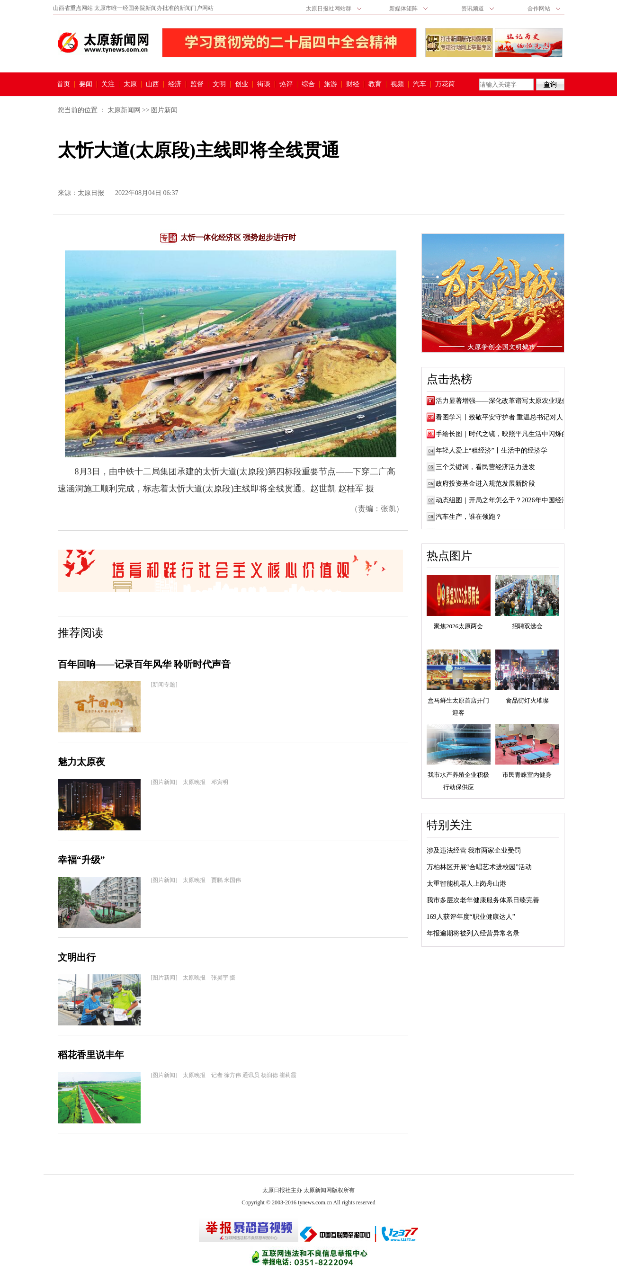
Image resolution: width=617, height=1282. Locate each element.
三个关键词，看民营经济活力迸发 (485, 467)
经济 (174, 84)
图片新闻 (164, 110)
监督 (197, 84)
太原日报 (91, 192)
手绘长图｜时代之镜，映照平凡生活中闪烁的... (504, 433)
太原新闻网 (124, 110)
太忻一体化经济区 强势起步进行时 (238, 237)
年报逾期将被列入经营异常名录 (473, 933)
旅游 (330, 84)
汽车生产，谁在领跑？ (469, 516)
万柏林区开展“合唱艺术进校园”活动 (479, 867)
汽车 (419, 84)
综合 (308, 84)
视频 (397, 84)
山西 (152, 84)
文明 (219, 84)
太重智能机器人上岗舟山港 (466, 883)
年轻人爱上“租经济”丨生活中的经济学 (491, 450)
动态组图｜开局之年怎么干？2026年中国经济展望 (508, 500)
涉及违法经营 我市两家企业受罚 (474, 850)
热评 (286, 84)
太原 (130, 84)
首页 (63, 84)
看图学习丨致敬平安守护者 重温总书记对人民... (505, 417)
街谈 (263, 84)
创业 (241, 84)
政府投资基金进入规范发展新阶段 (485, 483)
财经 (352, 84)
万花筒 (444, 84)
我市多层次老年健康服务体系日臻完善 (483, 900)
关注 (108, 84)
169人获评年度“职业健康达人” (471, 916)
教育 (375, 84)
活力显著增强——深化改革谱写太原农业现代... (504, 400)
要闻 (85, 84)
